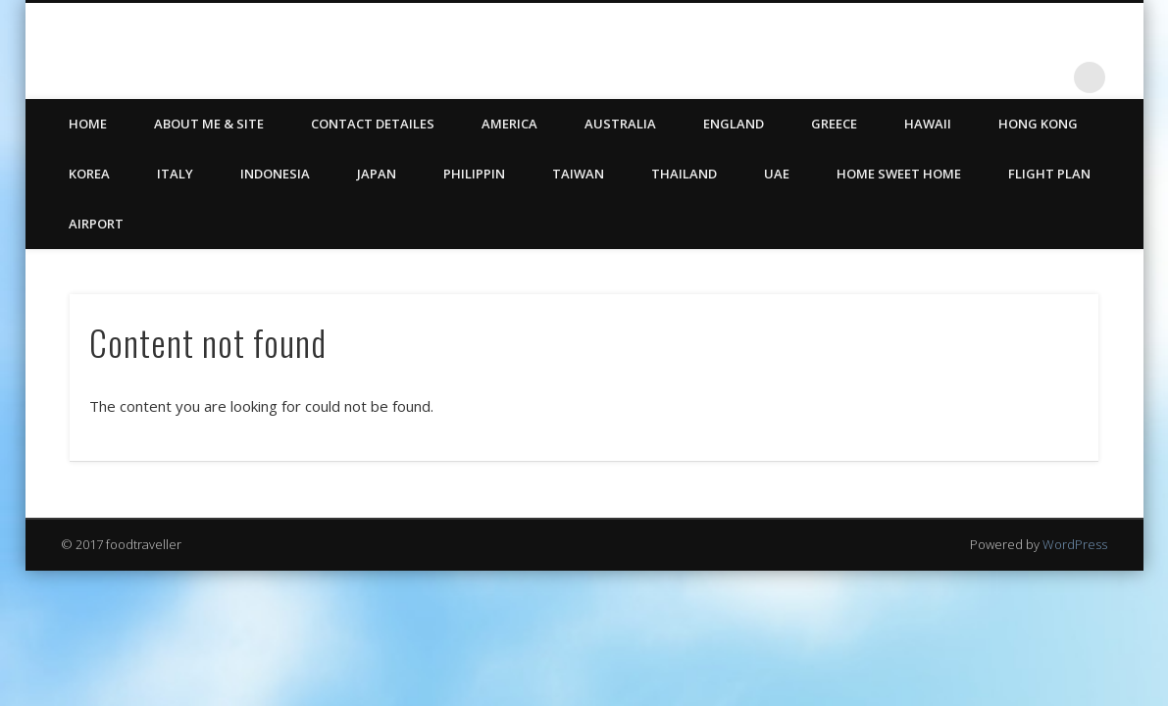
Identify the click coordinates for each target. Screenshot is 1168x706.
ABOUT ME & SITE (209, 123)
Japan (376, 173)
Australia (620, 123)
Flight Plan (1049, 173)
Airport (96, 223)
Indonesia (275, 173)
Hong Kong (1038, 123)
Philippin (474, 173)
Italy (175, 173)
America (509, 123)
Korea (89, 173)
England (733, 123)
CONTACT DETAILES (372, 123)
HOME (88, 123)
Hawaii (927, 123)
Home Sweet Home (899, 173)
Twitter (1009, 77)
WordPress (1074, 544)
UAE (776, 173)
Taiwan (578, 173)
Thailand (684, 173)
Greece (834, 123)
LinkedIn (1049, 77)
